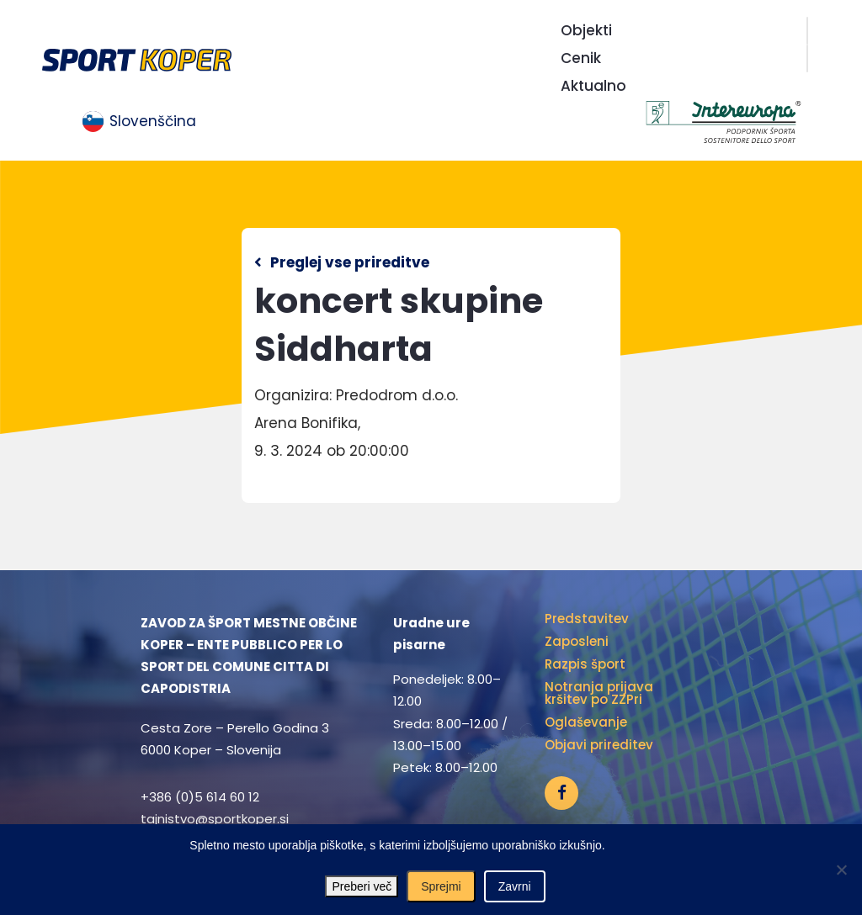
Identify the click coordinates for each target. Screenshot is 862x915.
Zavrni (514, 886)
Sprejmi (440, 886)
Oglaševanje (586, 722)
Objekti (586, 30)
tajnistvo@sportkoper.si (215, 819)
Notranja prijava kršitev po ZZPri (599, 693)
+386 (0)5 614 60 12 (200, 797)
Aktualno (593, 86)
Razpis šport (585, 664)
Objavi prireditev (599, 745)
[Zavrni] (841, 869)
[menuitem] (139, 122)
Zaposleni (577, 641)
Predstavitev (587, 618)
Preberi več (361, 886)
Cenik (581, 58)
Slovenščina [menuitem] (152, 121)
